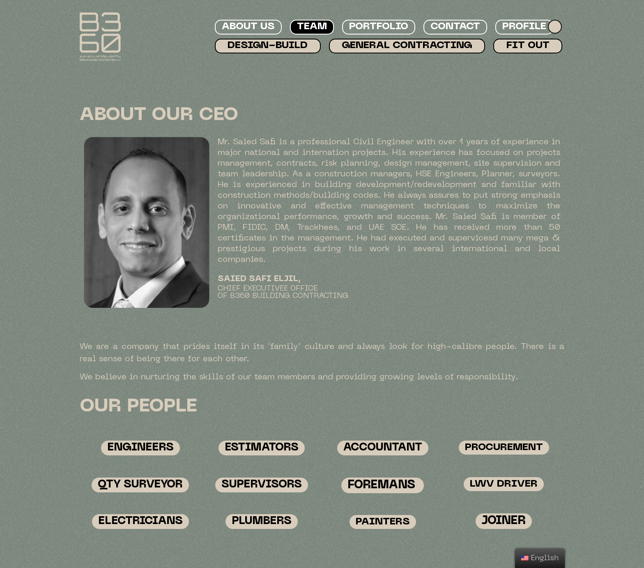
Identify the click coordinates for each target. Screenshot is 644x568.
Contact (455, 27)
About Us (248, 27)
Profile (524, 27)
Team (312, 27)
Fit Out (528, 46)
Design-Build (268, 46)
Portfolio (378, 27)
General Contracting (407, 46)
